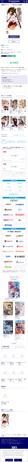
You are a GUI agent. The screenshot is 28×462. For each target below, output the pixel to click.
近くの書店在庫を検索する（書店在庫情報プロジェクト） (14, 194)
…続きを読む (19, 70)
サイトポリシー (4, 443)
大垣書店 (8, 183)
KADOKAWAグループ (15, 440)
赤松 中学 (5, 45)
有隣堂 (20, 190)
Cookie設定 (9, 443)
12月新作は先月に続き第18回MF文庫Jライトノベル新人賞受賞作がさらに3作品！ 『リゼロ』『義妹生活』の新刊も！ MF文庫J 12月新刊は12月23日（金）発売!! (14, 142)
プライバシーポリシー (18, 442)
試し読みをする (14, 36)
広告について (14, 439)
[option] (5, 397)
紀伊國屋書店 (19, 183)
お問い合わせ (11, 442)
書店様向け (3, 440)
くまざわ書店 (8, 186)
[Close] (26, 450)
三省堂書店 (20, 186)
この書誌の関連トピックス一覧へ (18, 135)
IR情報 (6, 439)
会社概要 (2, 439)
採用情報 (9, 439)
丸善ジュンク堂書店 (8, 190)
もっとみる (13, 343)
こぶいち (7, 47)
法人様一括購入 (8, 440)
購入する (14, 41)
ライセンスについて (21, 439)
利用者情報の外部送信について (17, 443)
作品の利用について (4, 442)
